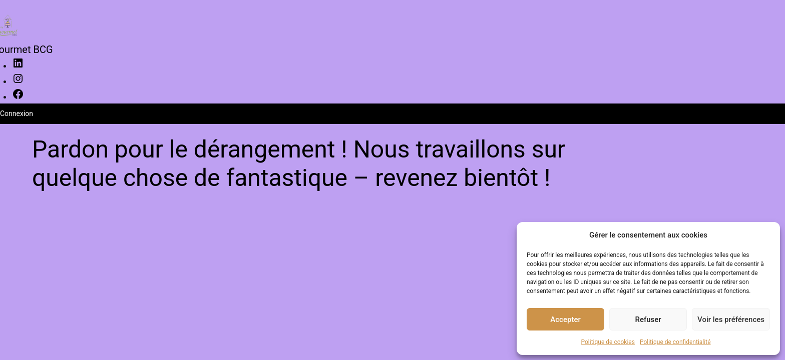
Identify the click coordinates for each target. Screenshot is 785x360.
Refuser (648, 319)
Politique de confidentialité (675, 342)
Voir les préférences (730, 319)
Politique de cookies (608, 342)
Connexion (16, 114)
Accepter (565, 319)
